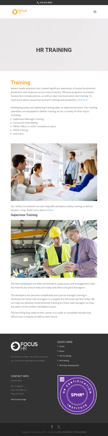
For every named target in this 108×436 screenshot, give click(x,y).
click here (82, 99)
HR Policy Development (69, 365)
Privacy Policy (80, 432)
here (50, 210)
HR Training (64, 360)
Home (61, 346)
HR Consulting (65, 356)
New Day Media (65, 432)
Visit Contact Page (18, 399)
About (61, 351)
